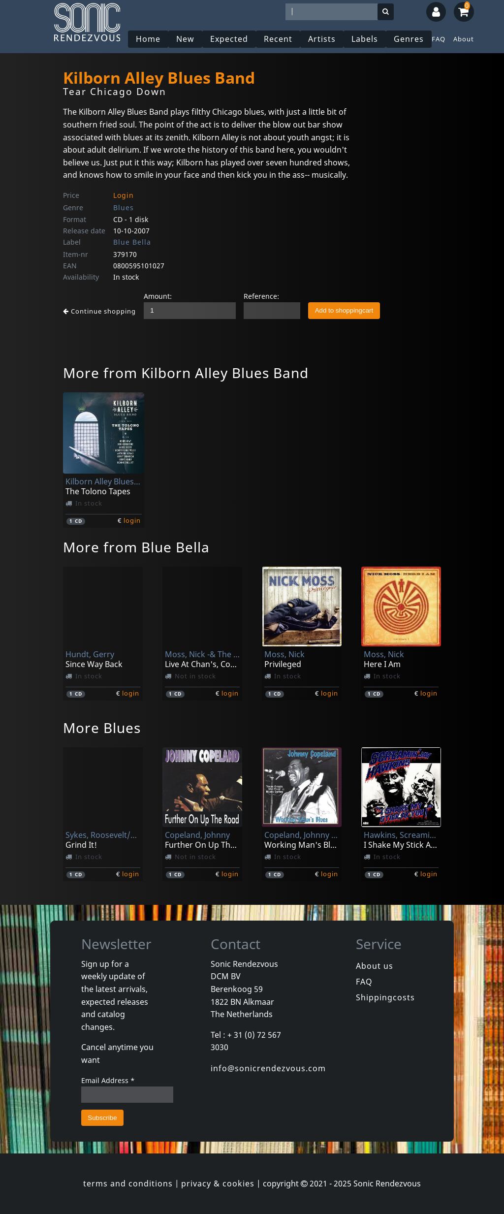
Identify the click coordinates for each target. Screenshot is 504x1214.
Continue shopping (99, 311)
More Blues (102, 727)
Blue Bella (132, 242)
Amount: (158, 296)
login (132, 520)
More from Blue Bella (136, 547)
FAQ (438, 38)
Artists (322, 38)
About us (374, 965)
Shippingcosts (385, 997)
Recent (278, 38)
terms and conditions (128, 1183)
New (185, 38)
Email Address (108, 1080)
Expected (229, 38)
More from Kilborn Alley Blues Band (186, 372)
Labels (364, 38)
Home (148, 38)
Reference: (261, 296)
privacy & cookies (217, 1183)
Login (123, 195)
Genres (409, 38)
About (463, 38)
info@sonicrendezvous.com (268, 1068)
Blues (123, 207)
